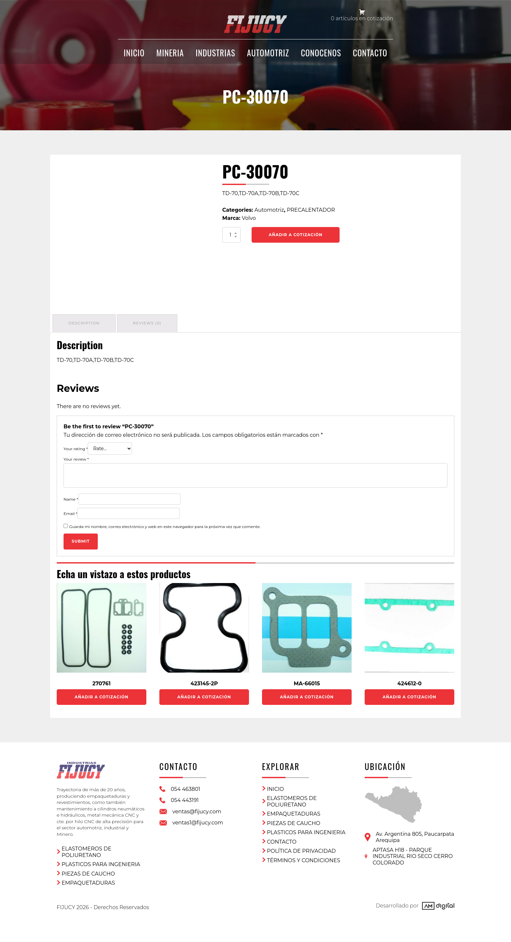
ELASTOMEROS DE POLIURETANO (86, 846)
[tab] (85, 322)
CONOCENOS (321, 56)
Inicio (275, 787)
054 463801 (185, 787)
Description (85, 322)
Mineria (170, 56)
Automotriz (268, 56)
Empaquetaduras (88, 878)
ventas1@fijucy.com (197, 821)
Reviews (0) (150, 322)
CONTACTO (370, 56)
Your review (76, 457)
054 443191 (185, 798)
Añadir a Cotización (296, 234)
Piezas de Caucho (88, 868)
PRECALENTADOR (311, 210)
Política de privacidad (301, 849)
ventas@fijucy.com (196, 809)
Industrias (215, 56)
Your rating (76, 447)
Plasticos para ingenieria (101, 859)
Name (71, 497)
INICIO (134, 56)
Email (70, 511)
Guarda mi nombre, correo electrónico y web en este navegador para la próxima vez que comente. (164, 524)
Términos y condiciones (303, 858)
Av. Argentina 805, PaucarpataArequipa (415, 835)
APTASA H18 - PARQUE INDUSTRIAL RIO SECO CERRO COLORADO (412, 854)
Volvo (249, 218)
